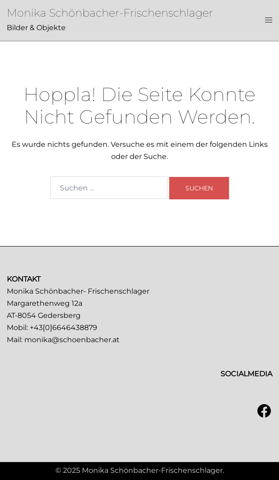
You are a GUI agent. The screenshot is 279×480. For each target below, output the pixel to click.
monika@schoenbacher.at (72, 339)
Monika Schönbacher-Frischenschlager (110, 12)
